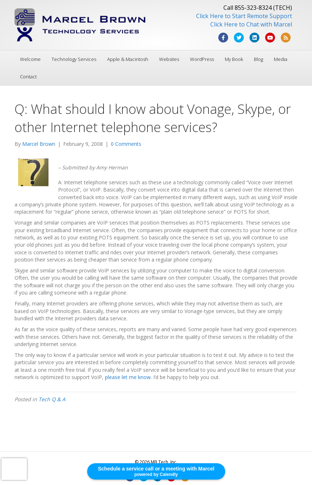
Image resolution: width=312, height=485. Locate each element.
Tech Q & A (52, 399)
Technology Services (74, 59)
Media (280, 59)
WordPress (202, 59)
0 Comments (126, 143)
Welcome (30, 59)
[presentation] (14, 469)
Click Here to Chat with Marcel (251, 24)
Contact (28, 76)
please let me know (128, 377)
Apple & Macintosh (127, 59)
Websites (169, 59)
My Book (234, 59)
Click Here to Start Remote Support (244, 16)
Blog (258, 59)
